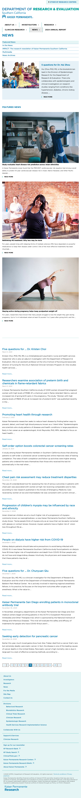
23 (46, 665)
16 (19, 665)
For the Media (9, 691)
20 (34, 665)
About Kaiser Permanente (13, 767)
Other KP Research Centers (62, 2)
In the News (7, 45)
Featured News (8, 42)
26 (55, 665)
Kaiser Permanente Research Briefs (17, 763)
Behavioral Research (14, 707)
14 (12, 665)
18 (27, 665)
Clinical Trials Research (15, 714)
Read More (48, 97)
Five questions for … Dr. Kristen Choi (24, 349)
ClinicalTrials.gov (10, 756)
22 (42, 665)
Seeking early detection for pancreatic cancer (30, 636)
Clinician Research (16, 29)
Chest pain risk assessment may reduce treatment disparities (39, 477)
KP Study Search (10, 752)
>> (59, 665)
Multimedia (7, 52)
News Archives (8, 55)
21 (38, 665)
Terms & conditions (60, 774)
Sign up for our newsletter (14, 745)
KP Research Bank (10, 749)
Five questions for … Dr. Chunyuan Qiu (25, 571)
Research (50, 24)
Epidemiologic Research (16, 721)
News (36, 29)
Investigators (30, 24)
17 (23, 665)
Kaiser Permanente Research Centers (18, 760)
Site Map (6, 694)
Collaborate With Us (11, 730)
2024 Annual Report (55, 30)
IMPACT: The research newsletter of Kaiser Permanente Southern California (34, 49)
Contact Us (7, 698)
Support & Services (11, 736)
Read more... (7, 374)
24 (50, 665)
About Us (11, 24)
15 (16, 665)
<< (4, 665)
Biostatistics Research (15, 710)
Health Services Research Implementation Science (26, 725)
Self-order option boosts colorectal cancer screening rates (37, 446)
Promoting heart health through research (27, 414)
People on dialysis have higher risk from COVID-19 (32, 540)
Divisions (7, 704)
